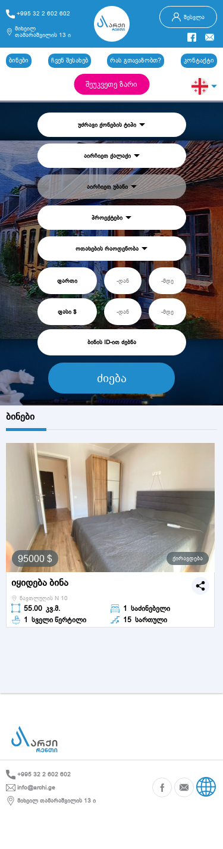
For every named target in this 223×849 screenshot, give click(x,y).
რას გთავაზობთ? (135, 60)
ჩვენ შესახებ (69, 60)
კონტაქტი (199, 60)
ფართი (67, 281)
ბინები (19, 60)
